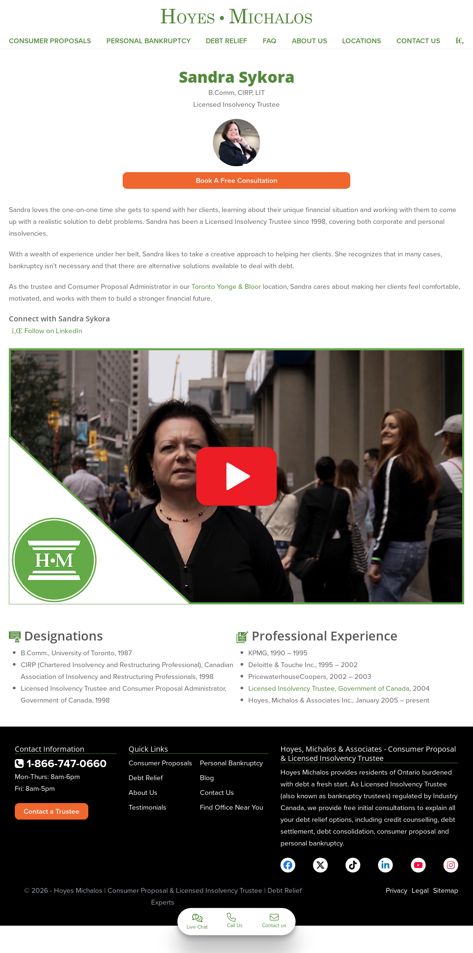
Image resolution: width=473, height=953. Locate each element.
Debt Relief (226, 40)
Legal (420, 890)
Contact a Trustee (51, 811)
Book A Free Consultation (237, 180)
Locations (361, 40)
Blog (207, 777)
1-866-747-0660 (61, 763)
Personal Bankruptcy (148, 40)
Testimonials (147, 807)
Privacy (396, 890)
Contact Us (418, 40)
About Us (309, 40)
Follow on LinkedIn (47, 330)
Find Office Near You (231, 807)
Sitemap (445, 890)
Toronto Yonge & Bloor (226, 286)
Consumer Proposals (50, 40)
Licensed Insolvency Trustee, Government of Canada (328, 688)
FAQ (269, 40)
